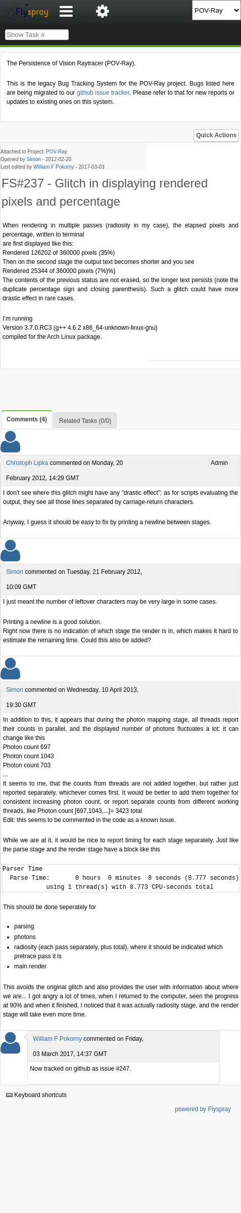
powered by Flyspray (203, 1109)
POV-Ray (56, 151)
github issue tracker (103, 92)
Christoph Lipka (27, 462)
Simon (34, 159)
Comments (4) (27, 419)
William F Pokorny (53, 167)
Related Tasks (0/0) (85, 420)
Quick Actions (216, 135)
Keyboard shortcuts (36, 1095)
